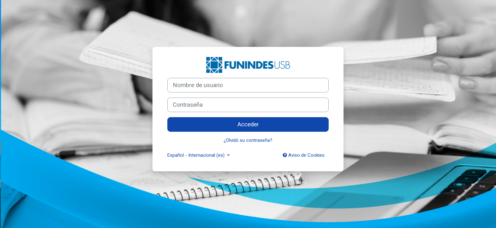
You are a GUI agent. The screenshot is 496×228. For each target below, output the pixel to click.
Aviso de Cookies (304, 155)
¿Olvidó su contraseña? (248, 140)
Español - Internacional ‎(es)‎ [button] (196, 155)
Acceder (248, 124)
